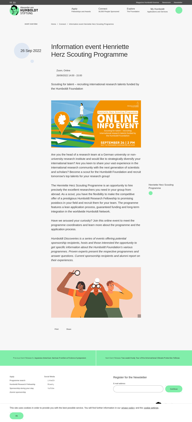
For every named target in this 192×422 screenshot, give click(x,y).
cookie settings (151, 408)
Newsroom (166, 2)
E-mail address (119, 383)
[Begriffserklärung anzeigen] (139, 316)
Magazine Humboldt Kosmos (147, 2)
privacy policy (128, 408)
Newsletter (178, 2)
